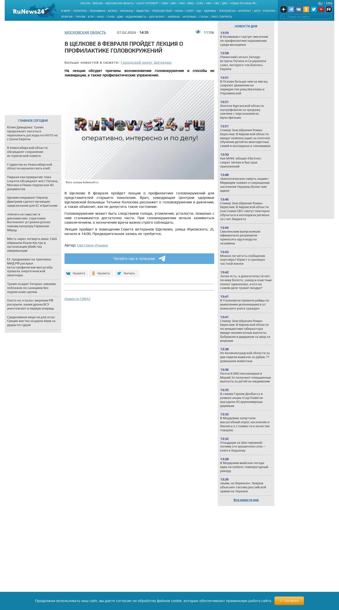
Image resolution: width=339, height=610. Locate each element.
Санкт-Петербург (147, 3)
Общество (142, 10)
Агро (91, 16)
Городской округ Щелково (146, 62)
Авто (257, 10)
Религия (67, 16)
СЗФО (164, 3)
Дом (120, 16)
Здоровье (210, 10)
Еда (198, 10)
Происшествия (162, 10)
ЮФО (190, 3)
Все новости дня (246, 500)
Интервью (189, 16)
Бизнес (112, 10)
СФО (216, 3)
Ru (320, 3)
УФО (208, 3)
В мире (65, 10)
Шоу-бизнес (157, 16)
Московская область (119, 3)
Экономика (97, 10)
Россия (85, 3)
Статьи (203, 16)
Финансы (126, 10)
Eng (329, 3)
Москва (98, 3)
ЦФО (173, 3)
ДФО (224, 3)
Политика (80, 10)
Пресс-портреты (221, 16)
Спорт (190, 10)
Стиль (110, 16)
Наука (179, 10)
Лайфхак (174, 16)
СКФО (199, 3)
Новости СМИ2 (77, 299)
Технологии (227, 10)
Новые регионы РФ (243, 3)
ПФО (182, 3)
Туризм (80, 16)
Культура (269, 10)
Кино (100, 16)
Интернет (244, 10)
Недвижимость (135, 16)
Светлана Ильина (92, 245)
